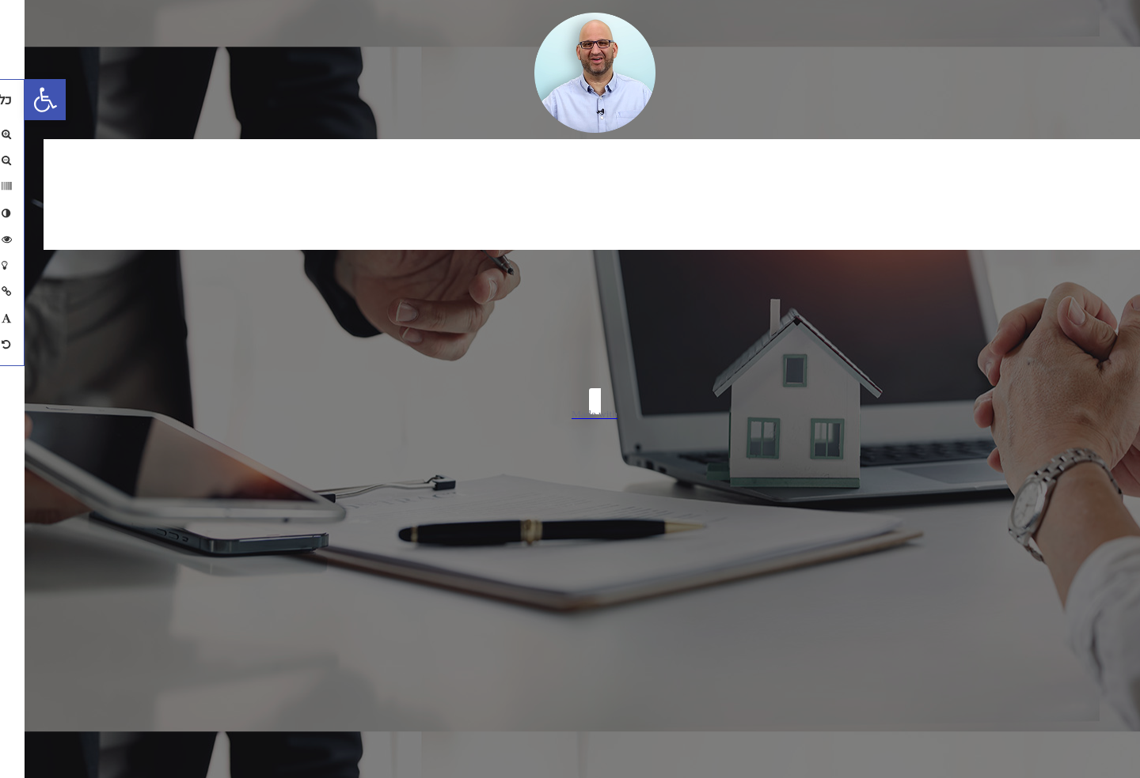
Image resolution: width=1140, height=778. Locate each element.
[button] (20, 99)
